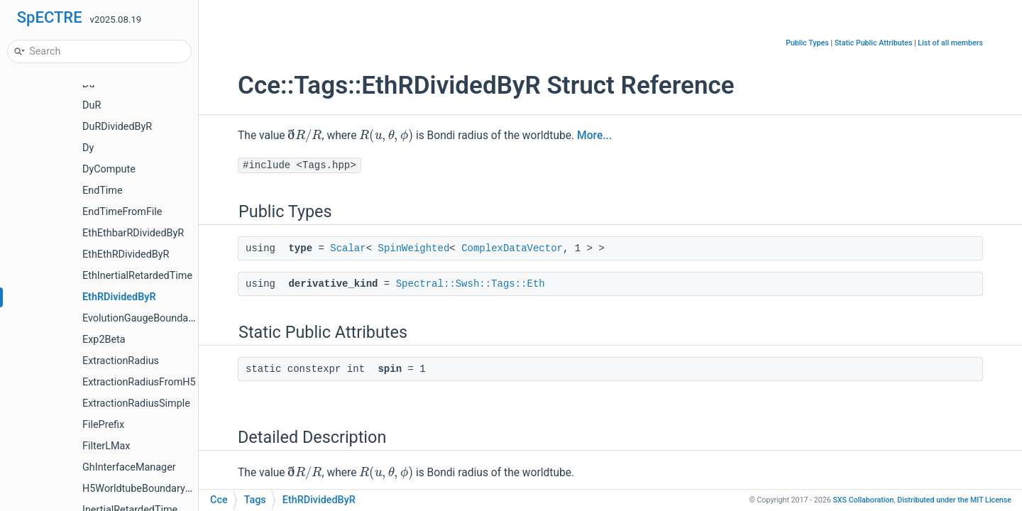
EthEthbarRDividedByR (133, 233)
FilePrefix (103, 425)
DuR (91, 105)
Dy (88, 148)
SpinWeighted (413, 248)
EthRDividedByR (119, 297)
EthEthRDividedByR (125, 254)
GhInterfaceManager (129, 467)
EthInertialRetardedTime (137, 276)
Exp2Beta (104, 340)
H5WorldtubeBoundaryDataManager (164, 489)
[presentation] (304, 135)
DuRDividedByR (117, 127)
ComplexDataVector (512, 248)
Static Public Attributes (874, 43)
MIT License (954, 500)
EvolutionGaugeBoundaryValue (152, 318)
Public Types (807, 43)
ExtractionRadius (120, 361)
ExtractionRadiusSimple (136, 403)
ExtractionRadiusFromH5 (139, 382)
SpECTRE (49, 17)
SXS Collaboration (863, 500)
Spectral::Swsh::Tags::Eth (470, 284)
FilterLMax (106, 446)
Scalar (348, 248)
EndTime (102, 191)
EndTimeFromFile (122, 212)
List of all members (950, 43)
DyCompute (109, 169)
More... (594, 135)
